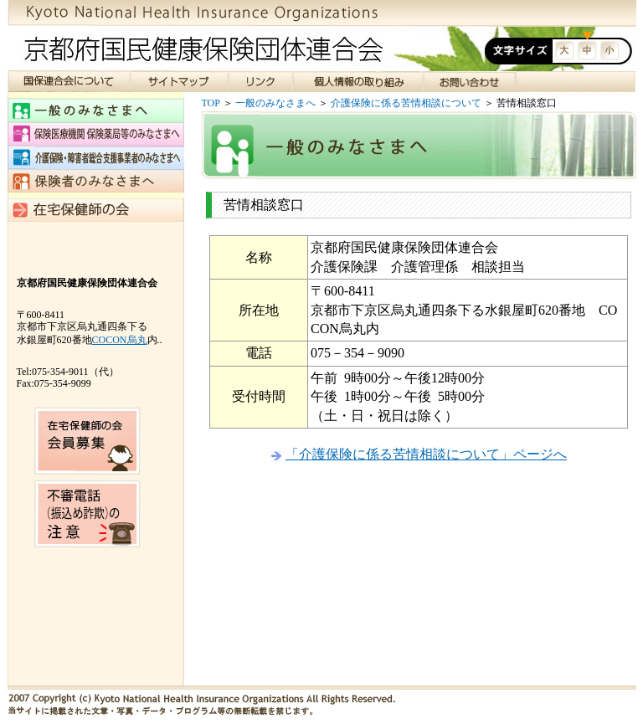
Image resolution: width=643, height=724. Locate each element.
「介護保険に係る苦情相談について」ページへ (426, 454)
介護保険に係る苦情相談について (406, 103)
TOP (211, 103)
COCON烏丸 (119, 340)
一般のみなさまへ (275, 103)
